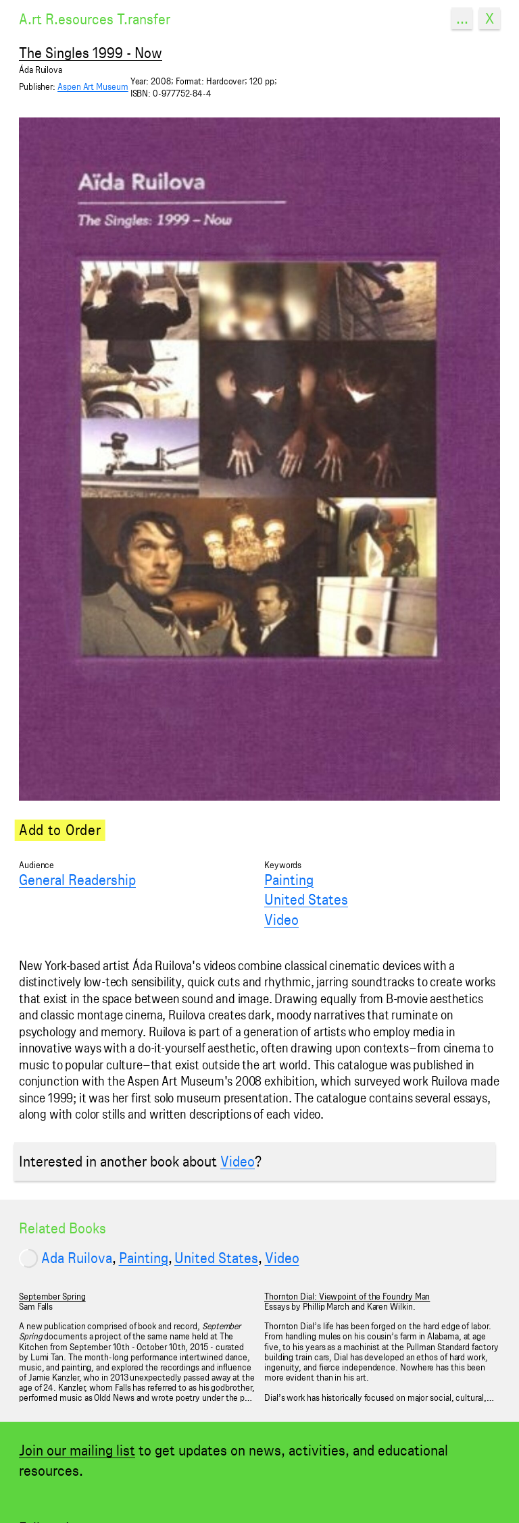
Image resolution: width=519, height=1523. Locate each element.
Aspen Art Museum (92, 87)
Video (281, 919)
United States (306, 899)
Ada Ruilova (76, 1257)
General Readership (77, 879)
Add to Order (60, 829)
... (462, 18)
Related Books (62, 1228)
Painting (289, 879)
